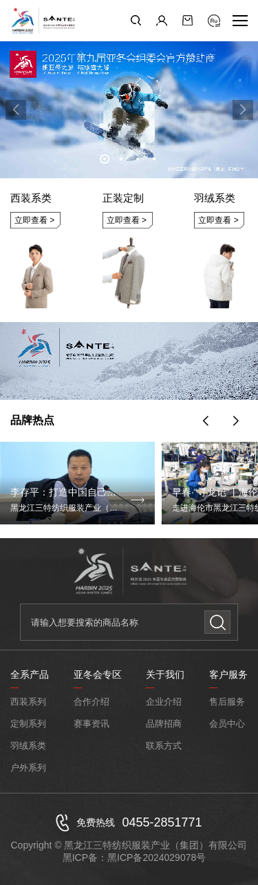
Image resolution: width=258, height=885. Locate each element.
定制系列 (28, 723)
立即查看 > (34, 220)
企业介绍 (164, 701)
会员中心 (227, 723)
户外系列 (28, 768)
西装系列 (28, 701)
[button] (104, 159)
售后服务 (227, 701)
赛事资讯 (91, 723)
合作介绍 (91, 701)
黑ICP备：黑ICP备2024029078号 (134, 857)
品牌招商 (164, 723)
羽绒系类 (28, 745)
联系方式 (164, 745)
